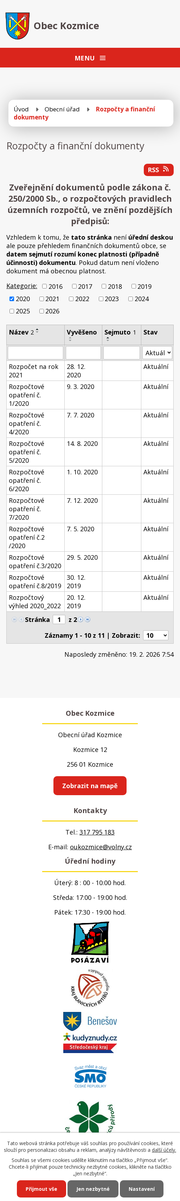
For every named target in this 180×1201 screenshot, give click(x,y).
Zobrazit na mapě (90, 785)
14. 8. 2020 (82, 443)
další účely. (164, 1150)
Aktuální (155, 366)
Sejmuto (120, 332)
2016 (56, 286)
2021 (52, 298)
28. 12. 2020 (76, 370)
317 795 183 (97, 832)
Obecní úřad (62, 109)
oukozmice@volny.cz (101, 847)
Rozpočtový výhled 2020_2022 (35, 601)
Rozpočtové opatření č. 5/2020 (26, 452)
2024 (142, 298)
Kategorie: (21, 285)
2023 (112, 298)
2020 (23, 298)
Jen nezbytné (93, 1189)
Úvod (21, 109)
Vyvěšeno (82, 332)
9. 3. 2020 (80, 386)
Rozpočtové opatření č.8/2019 (35, 581)
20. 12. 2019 (76, 601)
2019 (144, 286)
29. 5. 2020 (82, 557)
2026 (52, 311)
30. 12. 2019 (76, 581)
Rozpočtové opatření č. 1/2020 (26, 395)
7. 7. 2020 (80, 415)
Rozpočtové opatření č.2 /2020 (27, 537)
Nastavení (142, 1189)
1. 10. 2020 (82, 472)
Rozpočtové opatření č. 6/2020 (26, 480)
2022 (82, 298)
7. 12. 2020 (82, 500)
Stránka (37, 619)
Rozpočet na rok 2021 (33, 370)
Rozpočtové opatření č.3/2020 (35, 561)
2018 (115, 286)
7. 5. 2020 (80, 529)
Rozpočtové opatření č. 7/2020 (26, 508)
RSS (159, 169)
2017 (85, 286)
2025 (23, 311)
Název (21, 332)
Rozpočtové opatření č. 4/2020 (26, 423)
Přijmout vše (41, 1189)
